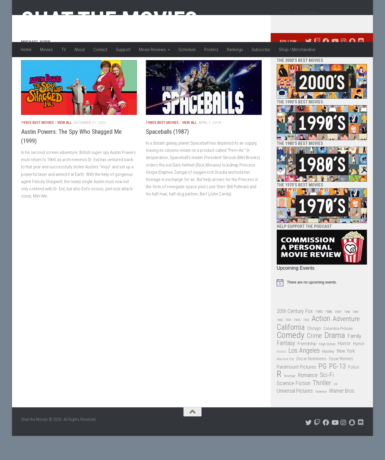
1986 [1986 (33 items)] (328, 335)
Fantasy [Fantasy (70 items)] (286, 367)
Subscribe (260, 49)
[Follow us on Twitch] (317, 65)
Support (123, 49)
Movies (46, 49)
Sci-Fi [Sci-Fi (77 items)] (327, 399)
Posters (211, 49)
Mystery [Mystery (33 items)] (328, 375)
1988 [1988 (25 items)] (347, 336)
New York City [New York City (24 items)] (285, 383)
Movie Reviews (152, 49)
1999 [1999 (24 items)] (306, 344)
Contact (100, 49)
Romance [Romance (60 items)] (308, 399)
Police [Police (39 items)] (353, 391)
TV (63, 49)
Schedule (187, 49)
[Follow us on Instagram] (343, 65)
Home (26, 49)
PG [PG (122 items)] (323, 390)
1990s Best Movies (37, 146)
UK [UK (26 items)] (335, 408)
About (79, 49)
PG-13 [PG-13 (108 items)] (337, 390)
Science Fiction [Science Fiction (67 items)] (293, 407)
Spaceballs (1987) (167, 155)
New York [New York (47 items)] (346, 375)
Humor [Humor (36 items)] (359, 367)
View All (64, 146)
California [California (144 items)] (291, 351)
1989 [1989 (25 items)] (356, 336)
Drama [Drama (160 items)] (334, 359)
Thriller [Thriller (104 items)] (322, 407)
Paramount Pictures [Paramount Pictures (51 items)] (296, 391)
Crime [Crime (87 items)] (314, 360)
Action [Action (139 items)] (321, 342)
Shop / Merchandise (297, 49)
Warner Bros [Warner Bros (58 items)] (341, 415)
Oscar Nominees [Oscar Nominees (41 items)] (311, 382)
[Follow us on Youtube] (334, 65)
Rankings (235, 49)
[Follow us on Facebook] (326, 65)
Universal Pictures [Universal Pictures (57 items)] (295, 415)
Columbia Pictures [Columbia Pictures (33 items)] (338, 352)
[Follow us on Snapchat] (352, 65)
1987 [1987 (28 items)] (338, 336)
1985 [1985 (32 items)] (318, 335)
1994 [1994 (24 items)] (288, 344)
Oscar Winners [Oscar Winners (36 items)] (341, 382)
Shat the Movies (109, 20)
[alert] (322, 306)
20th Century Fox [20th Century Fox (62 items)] (295, 335)
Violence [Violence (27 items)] (321, 415)
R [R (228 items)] (279, 398)
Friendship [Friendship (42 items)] (306, 367)
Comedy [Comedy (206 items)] (290, 359)
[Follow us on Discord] (361, 65)
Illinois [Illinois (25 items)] (281, 376)
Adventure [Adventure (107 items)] (346, 343)
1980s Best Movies (162, 146)
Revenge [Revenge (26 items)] (289, 400)
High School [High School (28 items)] (327, 368)
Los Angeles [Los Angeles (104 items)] (304, 374)
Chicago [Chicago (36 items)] (314, 352)
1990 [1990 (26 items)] (280, 344)
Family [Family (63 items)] (354, 360)
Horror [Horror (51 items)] (344, 367)
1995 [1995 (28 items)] (297, 344)
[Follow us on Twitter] (308, 65)
